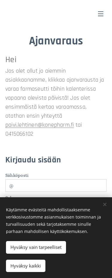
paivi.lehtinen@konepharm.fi (39, 125)
